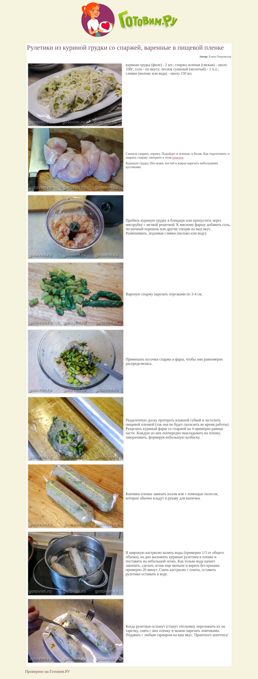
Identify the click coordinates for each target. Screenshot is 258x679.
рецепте (178, 157)
